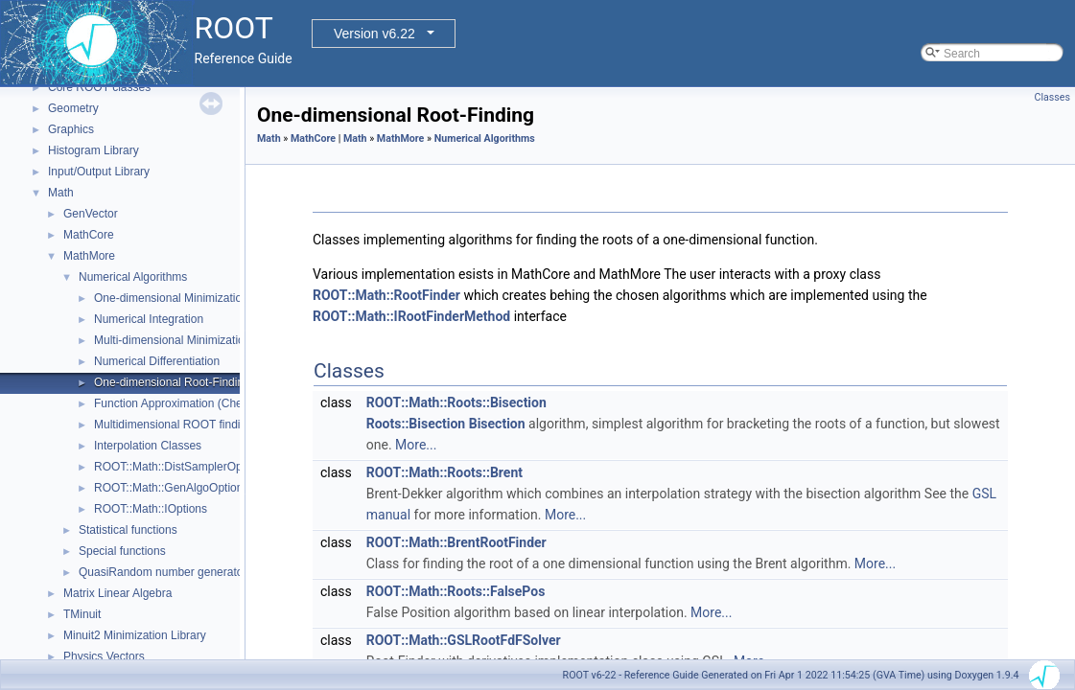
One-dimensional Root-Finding (172, 382)
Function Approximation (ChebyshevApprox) (206, 403)
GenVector (90, 213)
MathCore (88, 235)
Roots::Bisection (415, 423)
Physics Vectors (104, 656)
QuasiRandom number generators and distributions (209, 572)
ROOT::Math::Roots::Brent (444, 472)
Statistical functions (128, 530)
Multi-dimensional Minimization (172, 340)
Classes (1052, 97)
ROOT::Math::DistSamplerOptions (180, 466)
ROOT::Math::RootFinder (386, 295)
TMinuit (82, 614)
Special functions (122, 551)
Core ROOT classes (99, 87)
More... (415, 444)
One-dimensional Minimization (171, 298)
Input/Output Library (99, 171)
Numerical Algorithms (133, 277)
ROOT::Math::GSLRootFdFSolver (463, 640)
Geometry (73, 108)
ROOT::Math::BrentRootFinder (456, 542)
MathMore (89, 256)
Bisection (497, 423)
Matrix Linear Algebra (117, 593)
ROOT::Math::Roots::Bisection (456, 402)
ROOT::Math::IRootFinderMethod (411, 316)
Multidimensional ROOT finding (173, 424)
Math (61, 192)
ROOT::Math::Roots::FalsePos (456, 591)
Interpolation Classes (147, 445)
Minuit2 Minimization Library (134, 635)
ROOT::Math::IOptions (150, 509)
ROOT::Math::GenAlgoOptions (171, 487)
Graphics (71, 129)
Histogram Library (93, 150)
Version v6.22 (374, 33)
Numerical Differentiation (157, 361)
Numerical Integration (148, 319)
